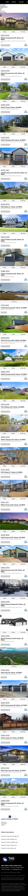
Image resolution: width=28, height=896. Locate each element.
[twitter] (8, 893)
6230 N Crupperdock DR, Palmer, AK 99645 (12, 38)
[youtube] (17, 893)
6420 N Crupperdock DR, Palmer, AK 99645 (12, 803)
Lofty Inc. (8, 875)
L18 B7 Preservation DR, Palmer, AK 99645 (14, 308)
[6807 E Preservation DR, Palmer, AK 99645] (14, 689)
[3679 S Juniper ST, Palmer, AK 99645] (14, 721)
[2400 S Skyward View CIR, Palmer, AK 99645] (14, 554)
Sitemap (16, 879)
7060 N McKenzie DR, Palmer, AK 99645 (13, 140)
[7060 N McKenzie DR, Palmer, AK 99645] (14, 123)
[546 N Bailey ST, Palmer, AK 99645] (14, 190)
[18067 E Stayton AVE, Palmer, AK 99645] (14, 423)
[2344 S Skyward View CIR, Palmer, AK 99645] (14, 57)
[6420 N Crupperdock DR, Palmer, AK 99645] (14, 787)
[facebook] (2, 893)
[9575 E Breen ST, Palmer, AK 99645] (14, 456)
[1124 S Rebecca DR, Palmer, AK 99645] (14, 390)
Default (1, 8)
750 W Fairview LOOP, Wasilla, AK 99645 (13, 340)
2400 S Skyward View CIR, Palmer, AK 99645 (13, 570)
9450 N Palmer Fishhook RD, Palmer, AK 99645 (13, 605)
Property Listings (10, 879)
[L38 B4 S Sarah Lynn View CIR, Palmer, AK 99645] (14, 156)
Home (7, 2)
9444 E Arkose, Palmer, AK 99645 (11, 107)
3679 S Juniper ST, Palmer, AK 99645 (12, 738)
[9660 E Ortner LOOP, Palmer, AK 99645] (14, 488)
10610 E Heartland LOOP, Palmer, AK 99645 (12, 274)
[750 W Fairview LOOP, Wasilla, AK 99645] (14, 324)
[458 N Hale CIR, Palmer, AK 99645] (14, 656)
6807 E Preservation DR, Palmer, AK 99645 (14, 705)
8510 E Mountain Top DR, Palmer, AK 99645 (12, 639)
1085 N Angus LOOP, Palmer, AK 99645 (13, 537)
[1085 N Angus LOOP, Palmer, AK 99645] (14, 521)
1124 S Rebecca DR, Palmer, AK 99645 (12, 407)
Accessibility (21, 879)
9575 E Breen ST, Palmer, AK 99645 (11, 472)
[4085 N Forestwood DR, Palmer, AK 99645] (14, 358)
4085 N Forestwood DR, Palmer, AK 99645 (14, 374)
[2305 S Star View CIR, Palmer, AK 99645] (14, 754)
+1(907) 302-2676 (5, 869)
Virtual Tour (3, 824)
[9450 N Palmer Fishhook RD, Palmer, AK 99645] (14, 588)
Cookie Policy (18, 877)
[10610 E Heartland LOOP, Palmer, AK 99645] (14, 257)
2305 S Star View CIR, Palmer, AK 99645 (13, 770)
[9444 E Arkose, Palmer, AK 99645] (14, 91)
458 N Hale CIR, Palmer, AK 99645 (11, 672)
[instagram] (14, 893)
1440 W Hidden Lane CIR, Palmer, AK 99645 (12, 240)
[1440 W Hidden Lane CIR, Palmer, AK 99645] (14, 223)
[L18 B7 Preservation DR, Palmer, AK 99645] (14, 291)
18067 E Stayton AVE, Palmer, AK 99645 (13, 439)
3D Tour (2, 825)
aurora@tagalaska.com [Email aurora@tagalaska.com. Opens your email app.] (16, 869)
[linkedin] (5, 893)
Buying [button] (14, 2)
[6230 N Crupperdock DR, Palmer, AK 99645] (14, 21)
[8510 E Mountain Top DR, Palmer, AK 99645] (14, 622)
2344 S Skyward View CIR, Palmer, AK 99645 (12, 74)
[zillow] (11, 893)
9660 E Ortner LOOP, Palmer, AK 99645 (13, 505)
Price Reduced (4, 823)
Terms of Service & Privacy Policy (7, 877)
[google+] (20, 893)
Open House (3, 822)
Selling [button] (21, 2)
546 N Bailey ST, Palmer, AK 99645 (11, 207)
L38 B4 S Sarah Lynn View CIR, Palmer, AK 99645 (14, 173)
